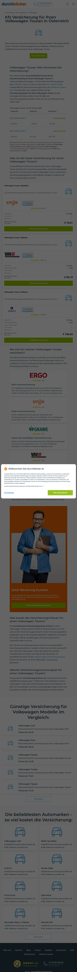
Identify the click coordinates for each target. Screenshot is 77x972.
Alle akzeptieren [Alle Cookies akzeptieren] (60, 493)
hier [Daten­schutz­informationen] (42, 486)
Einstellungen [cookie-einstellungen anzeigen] (9, 493)
